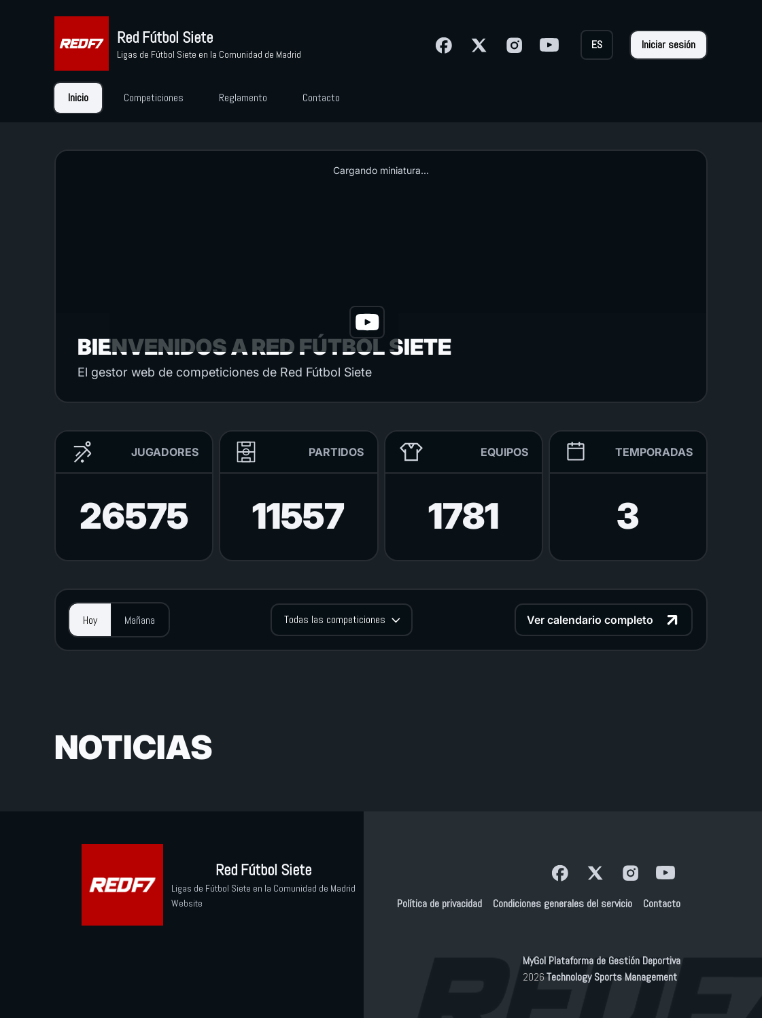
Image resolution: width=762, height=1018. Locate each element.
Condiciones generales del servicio (562, 903)
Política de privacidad (439, 903)
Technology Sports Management (612, 977)
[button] (253, 271)
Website (187, 903)
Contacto (661, 903)
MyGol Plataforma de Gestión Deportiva (601, 960)
